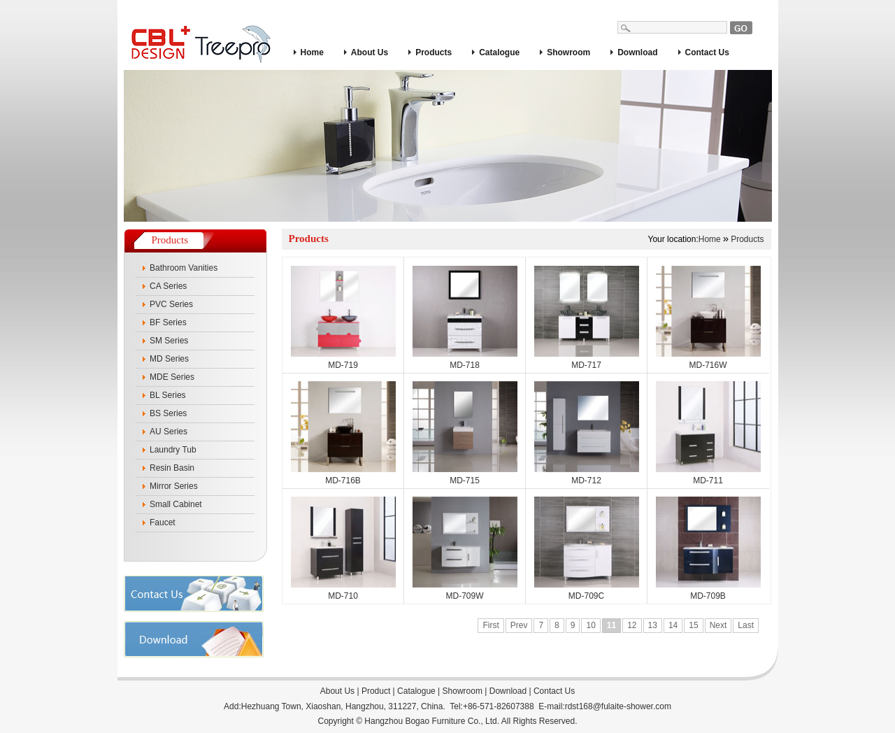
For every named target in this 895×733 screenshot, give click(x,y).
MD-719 (343, 365)
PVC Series (171, 304)
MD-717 (586, 365)
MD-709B (708, 596)
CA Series (168, 286)
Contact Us (707, 52)
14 (673, 625)
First (490, 625)
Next (718, 625)
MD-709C (586, 596)
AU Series (168, 431)
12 (631, 625)
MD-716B (343, 480)
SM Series (169, 341)
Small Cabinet (176, 504)
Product (375, 691)
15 (693, 625)
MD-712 (586, 480)
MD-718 (465, 365)
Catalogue (499, 52)
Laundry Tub (173, 450)
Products (433, 52)
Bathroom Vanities (183, 268)
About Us (369, 52)
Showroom (568, 52)
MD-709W (464, 596)
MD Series (169, 359)
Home (312, 52)
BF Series (168, 322)
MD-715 (465, 480)
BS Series (168, 413)
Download (637, 52)
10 (590, 625)
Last (746, 625)
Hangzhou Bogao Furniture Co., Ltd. (431, 721)
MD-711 (708, 480)
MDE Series (172, 377)
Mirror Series (174, 486)
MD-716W (707, 365)
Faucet (163, 522)
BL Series (168, 395)
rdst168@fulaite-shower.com (618, 706)
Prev (519, 625)
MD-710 (343, 596)
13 (652, 625)
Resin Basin (172, 468)
